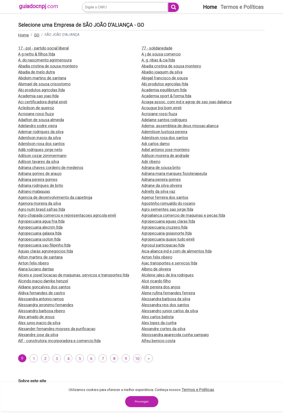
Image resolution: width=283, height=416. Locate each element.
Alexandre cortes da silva (163, 328)
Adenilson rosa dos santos (165, 137)
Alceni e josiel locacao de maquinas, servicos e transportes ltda (73, 275)
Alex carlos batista (158, 316)
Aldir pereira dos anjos (161, 287)
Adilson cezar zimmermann (42, 155)
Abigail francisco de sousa (165, 78)
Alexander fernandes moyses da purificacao (56, 328)
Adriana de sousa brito (161, 167)
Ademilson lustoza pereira (164, 131)
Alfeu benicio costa (158, 340)
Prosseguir (142, 401)
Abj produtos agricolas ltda (165, 84)
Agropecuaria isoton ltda (39, 239)
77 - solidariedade (157, 48)
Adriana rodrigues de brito (40, 185)
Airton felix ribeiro (157, 257)
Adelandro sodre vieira (37, 125)
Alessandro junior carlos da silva (170, 311)
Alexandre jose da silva (38, 334)
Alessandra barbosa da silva (166, 299)
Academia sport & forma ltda (166, 96)
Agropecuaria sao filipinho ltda (44, 245)
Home (23, 35)
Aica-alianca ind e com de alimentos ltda (177, 251)
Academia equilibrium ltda (164, 90)
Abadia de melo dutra (36, 72)
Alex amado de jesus (36, 316)
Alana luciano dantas (36, 269)
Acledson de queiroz (36, 107)
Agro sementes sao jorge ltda (167, 209)
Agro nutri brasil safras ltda (41, 209)
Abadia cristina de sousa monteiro (48, 66)
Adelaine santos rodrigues (164, 119)
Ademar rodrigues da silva (40, 131)
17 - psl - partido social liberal (43, 48)
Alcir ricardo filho (156, 281)
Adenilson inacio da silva (39, 137)
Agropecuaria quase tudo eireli (168, 239)
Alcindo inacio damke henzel (43, 281)
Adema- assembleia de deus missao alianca (180, 125)
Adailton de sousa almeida (41, 119)
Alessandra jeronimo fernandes (45, 305)
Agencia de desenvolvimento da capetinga (55, 197)
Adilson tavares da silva (38, 161)
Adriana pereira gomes (37, 179)
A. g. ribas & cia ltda (158, 60)
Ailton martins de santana (40, 257)
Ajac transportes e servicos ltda (169, 263)
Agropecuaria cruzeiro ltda (164, 227)
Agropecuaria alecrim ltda (40, 227)
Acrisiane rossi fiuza (36, 113)
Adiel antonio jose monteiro (165, 149)
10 (137, 358)
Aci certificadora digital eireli (42, 102)
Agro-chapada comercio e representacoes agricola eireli (67, 215)
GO (36, 35)
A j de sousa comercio (161, 54)
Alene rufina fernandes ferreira (168, 293)
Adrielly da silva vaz (158, 191)
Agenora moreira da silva (39, 203)
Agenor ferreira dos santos (165, 197)
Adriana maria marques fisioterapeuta (174, 173)
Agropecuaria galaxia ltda (39, 233)
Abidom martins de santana (42, 78)
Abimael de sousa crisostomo (44, 84)
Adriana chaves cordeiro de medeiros (50, 167)
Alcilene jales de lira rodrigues (168, 275)
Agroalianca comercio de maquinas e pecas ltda (183, 215)
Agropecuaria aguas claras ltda (168, 221)
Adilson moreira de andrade (165, 155)
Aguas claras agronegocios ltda (45, 251)
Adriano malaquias (34, 191)
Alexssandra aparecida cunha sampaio (175, 334)
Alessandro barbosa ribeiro (41, 311)
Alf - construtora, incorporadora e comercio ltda (59, 340)
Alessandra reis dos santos (165, 305)
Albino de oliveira (156, 269)
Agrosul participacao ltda (163, 245)
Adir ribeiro (151, 161)
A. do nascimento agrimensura (45, 60)
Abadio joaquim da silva (162, 72)
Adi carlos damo (156, 143)
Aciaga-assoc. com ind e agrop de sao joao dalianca (186, 102)
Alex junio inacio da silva (39, 322)
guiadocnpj (38, 6)
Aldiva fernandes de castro (41, 293)
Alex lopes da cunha (159, 322)
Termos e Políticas (198, 389)
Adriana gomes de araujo (39, 173)
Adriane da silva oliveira (162, 185)
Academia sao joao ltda (38, 96)
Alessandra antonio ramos (41, 299)
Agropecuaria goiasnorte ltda (167, 233)
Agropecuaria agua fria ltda (41, 221)
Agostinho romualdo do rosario (168, 203)
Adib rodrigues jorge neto (40, 149)
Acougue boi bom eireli (162, 107)
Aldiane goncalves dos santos (44, 287)
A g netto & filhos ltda (36, 54)
